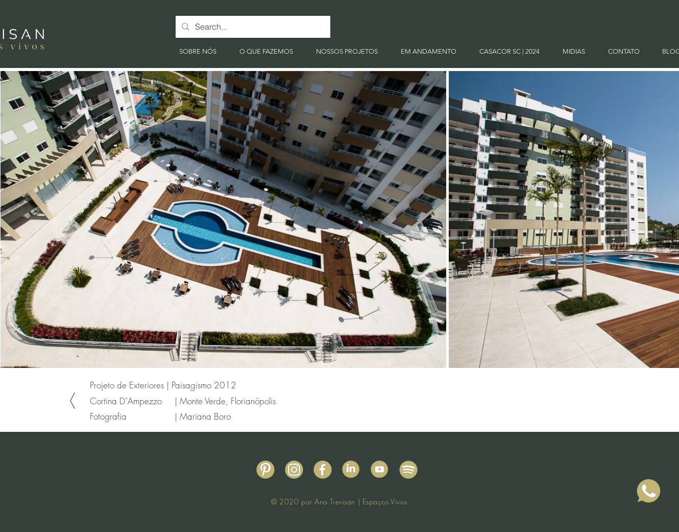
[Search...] (252, 27)
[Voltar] (72, 400)
